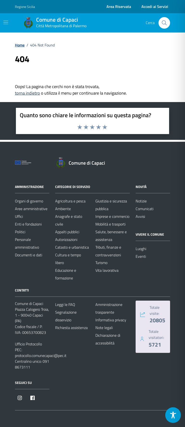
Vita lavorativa (107, 270)
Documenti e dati (28, 255)
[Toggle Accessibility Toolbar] (173, 415)
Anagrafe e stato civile (68, 220)
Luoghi (141, 249)
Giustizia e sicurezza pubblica (111, 205)
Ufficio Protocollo (28, 344)
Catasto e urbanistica (72, 247)
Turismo (101, 262)
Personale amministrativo (27, 243)
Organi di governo (29, 201)
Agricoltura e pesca (70, 201)
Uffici (19, 216)
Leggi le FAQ (65, 304)
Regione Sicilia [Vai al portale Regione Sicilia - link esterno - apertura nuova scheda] (25, 6)
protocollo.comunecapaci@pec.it (40, 355)
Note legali (104, 327)
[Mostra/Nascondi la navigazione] (6, 22)
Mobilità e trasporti (110, 224)
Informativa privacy (110, 320)
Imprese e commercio (112, 216)
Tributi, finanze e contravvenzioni (108, 251)
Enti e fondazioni (28, 224)
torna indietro (27, 93)
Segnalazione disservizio (66, 316)
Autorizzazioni (66, 239)
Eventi (141, 256)
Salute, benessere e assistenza (111, 235)
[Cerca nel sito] (164, 23)
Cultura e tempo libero (68, 258)
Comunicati (144, 209)
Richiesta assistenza (71, 327)
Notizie (141, 201)
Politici (20, 232)
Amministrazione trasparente (108, 308)
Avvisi (140, 216)
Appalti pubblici (67, 232)
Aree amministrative (31, 209)
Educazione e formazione (65, 274)
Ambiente (63, 209)
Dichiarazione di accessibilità (107, 339)
